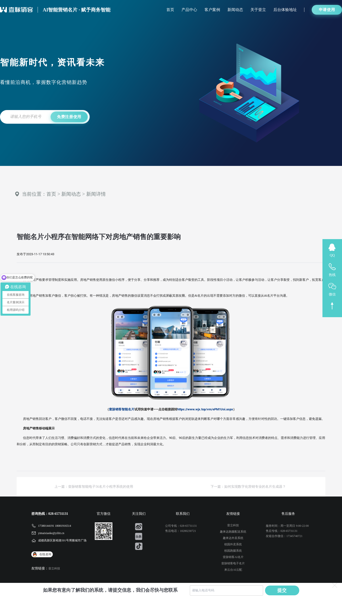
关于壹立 (258, 10)
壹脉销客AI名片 (233, 557)
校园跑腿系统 (233, 550)
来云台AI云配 (233, 569)
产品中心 (189, 10)
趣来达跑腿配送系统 (233, 531)
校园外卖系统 (233, 544)
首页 (170, 10)
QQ (332, 255)
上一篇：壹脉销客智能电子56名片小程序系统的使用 (93, 486)
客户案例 (212, 10)
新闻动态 (235, 10)
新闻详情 (96, 194)
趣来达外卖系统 (233, 538)
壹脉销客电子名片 (233, 563)
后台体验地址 (285, 10)
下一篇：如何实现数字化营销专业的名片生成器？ (248, 486)
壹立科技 (54, 568)
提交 (282, 590)
